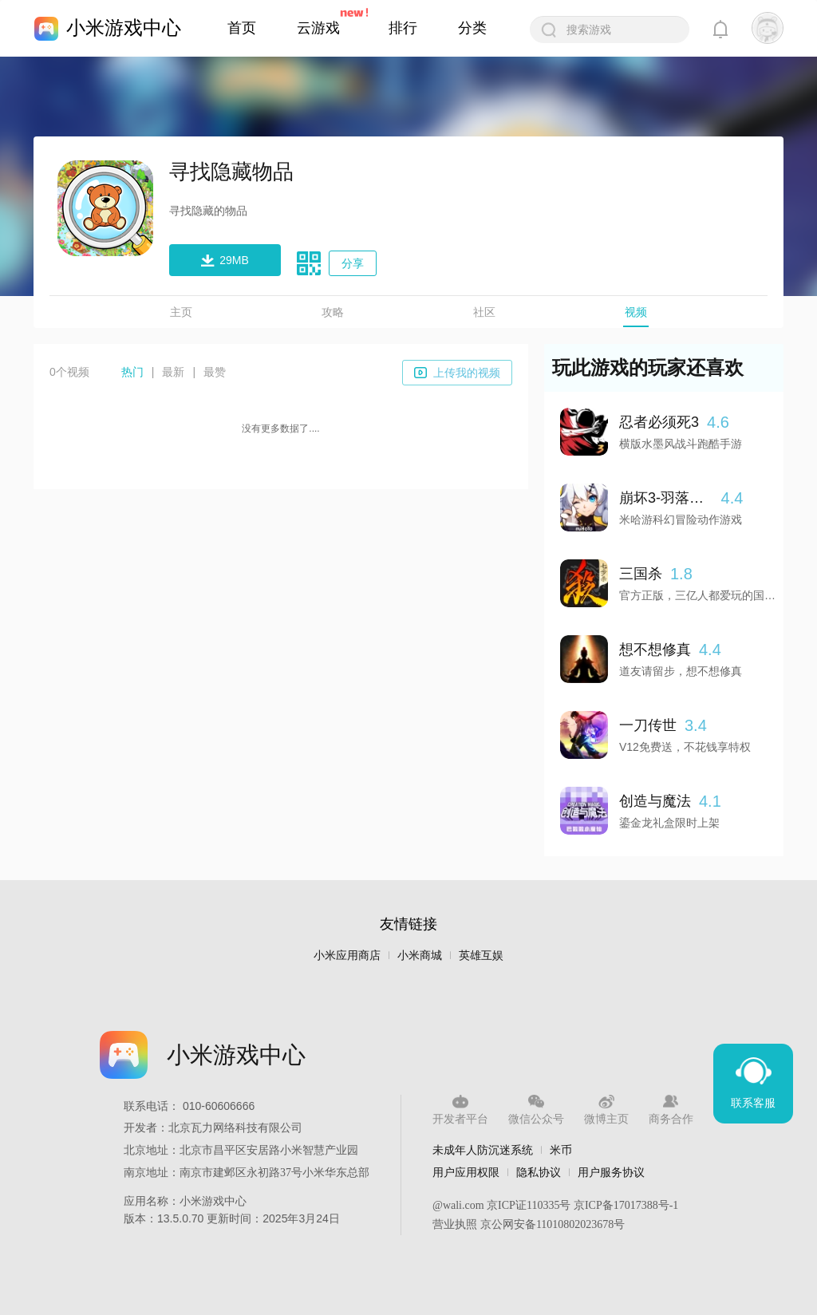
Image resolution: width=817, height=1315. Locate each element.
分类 (472, 28)
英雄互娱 (481, 956)
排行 (403, 28)
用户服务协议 (611, 1172)
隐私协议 (538, 1172)
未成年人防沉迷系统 (482, 1149)
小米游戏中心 (123, 27)
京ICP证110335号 (528, 1205)
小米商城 (419, 956)
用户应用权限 (465, 1172)
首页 (241, 28)
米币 (561, 1149)
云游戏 (318, 28)
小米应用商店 (347, 956)
